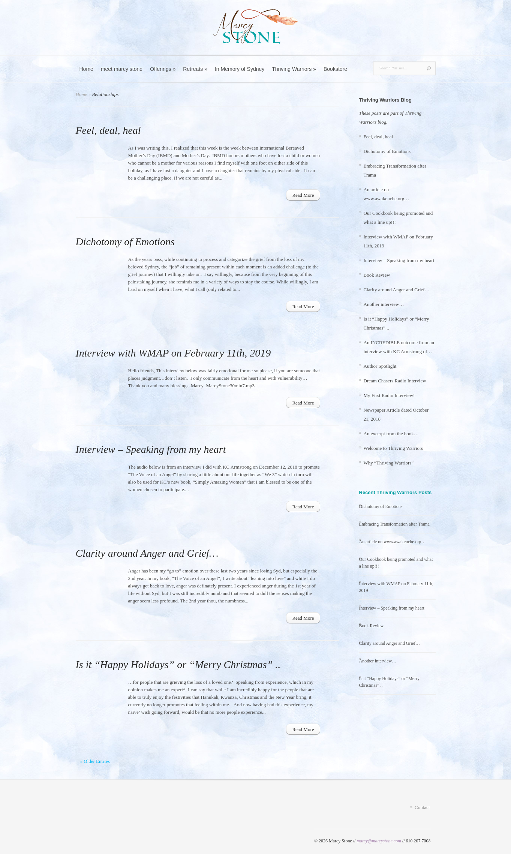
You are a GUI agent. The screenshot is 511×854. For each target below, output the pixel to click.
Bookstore (335, 69)
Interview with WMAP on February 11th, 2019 (173, 353)
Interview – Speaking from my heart (151, 449)
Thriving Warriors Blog (385, 100)
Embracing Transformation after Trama (394, 524)
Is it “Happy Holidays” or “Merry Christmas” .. (178, 664)
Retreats (195, 69)
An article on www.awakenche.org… (392, 541)
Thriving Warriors (294, 69)
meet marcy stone (121, 69)
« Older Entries (95, 761)
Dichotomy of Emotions (125, 241)
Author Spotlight (380, 366)
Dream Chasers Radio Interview (395, 381)
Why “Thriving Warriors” (389, 463)
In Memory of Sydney (239, 69)
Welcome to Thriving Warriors (393, 448)
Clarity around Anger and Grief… (147, 553)
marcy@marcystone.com (379, 841)
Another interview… (384, 304)
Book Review (377, 275)
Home (86, 69)
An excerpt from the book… (391, 433)
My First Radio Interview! (389, 395)
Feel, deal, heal (108, 130)
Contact (422, 807)
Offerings (162, 69)
